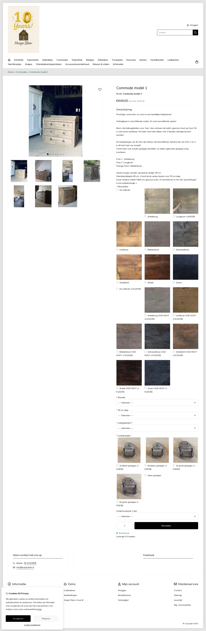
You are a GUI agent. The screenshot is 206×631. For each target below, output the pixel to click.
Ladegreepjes (123, 435)
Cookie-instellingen (32, 625)
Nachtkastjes (14, 64)
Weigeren (46, 618)
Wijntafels (77, 59)
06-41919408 (30, 563)
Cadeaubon (69, 590)
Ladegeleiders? (124, 423)
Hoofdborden (157, 59)
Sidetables (47, 59)
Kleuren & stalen (101, 64)
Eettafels (18, 59)
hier (40, 609)
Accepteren (18, 618)
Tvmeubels (117, 59)
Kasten (143, 59)
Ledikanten (173, 59)
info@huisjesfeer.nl (25, 567)
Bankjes (90, 59)
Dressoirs (131, 59)
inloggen (192, 25)
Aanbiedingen (70, 595)
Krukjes (28, 64)
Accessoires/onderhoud (77, 64)
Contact (178, 590)
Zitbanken (103, 59)
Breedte (120, 397)
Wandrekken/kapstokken (49, 64)
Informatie (118, 64)
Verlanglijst (123, 600)
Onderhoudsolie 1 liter (126, 511)
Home (11, 72)
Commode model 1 (39, 72)
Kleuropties (122, 186)
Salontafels (33, 59)
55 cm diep (122, 410)
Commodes (62, 59)
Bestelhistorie (124, 595)
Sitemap (178, 595)
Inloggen (122, 590)
